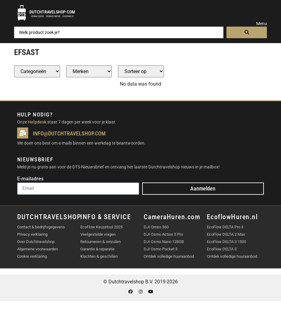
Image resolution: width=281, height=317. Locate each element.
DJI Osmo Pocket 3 (160, 249)
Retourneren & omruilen (100, 241)
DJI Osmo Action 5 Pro (163, 234)
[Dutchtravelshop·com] (21, 12)
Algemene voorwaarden (37, 249)
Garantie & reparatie (97, 249)
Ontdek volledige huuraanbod (169, 256)
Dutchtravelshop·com (52, 11)
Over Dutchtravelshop (36, 241)
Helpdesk (37, 122)
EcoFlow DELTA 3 (222, 249)
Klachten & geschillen (99, 256)
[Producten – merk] (89, 71)
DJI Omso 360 (156, 227)
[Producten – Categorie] (37, 71)
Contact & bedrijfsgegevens (41, 227)
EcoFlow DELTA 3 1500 (226, 241)
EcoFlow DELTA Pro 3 (225, 227)
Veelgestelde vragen (98, 234)
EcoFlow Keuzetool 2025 (101, 227)
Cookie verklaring (32, 256)
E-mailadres (30, 179)
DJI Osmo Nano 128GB (164, 241)
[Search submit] (246, 32)
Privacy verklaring (32, 234)
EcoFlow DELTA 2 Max (226, 234)
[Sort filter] (141, 71)
